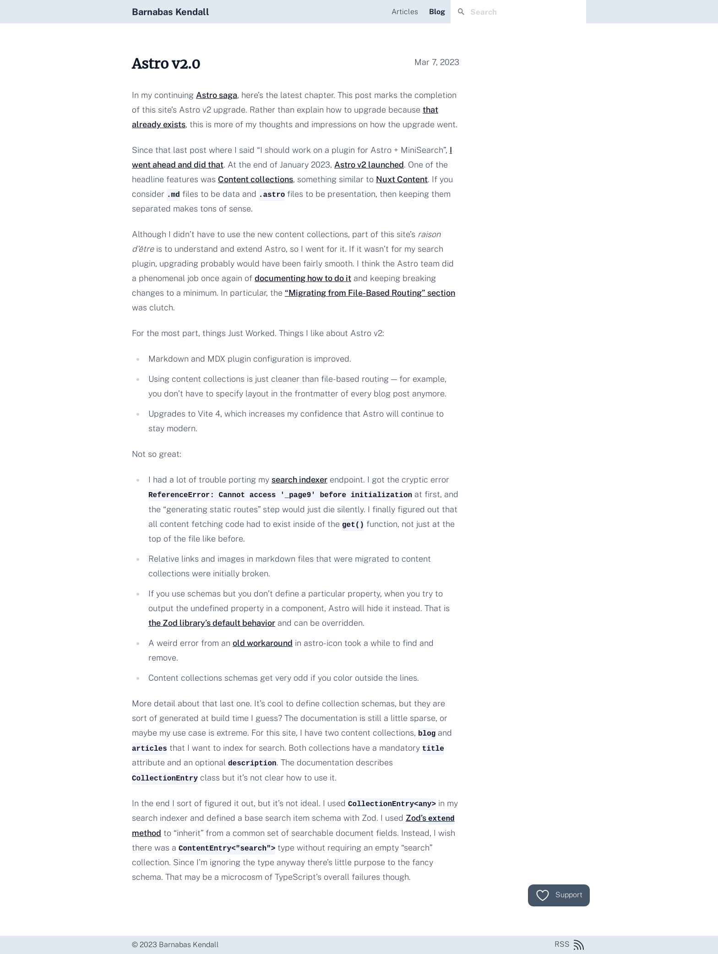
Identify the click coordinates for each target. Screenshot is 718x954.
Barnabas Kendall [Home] (170, 11)
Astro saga (216, 95)
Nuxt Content (402, 179)
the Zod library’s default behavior (211, 623)
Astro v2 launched (369, 164)
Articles (405, 11)
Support (558, 895)
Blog (437, 11)
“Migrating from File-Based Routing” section (370, 293)
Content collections (255, 179)
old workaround (263, 643)
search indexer (299, 479)
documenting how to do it (303, 278)
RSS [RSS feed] (570, 945)
